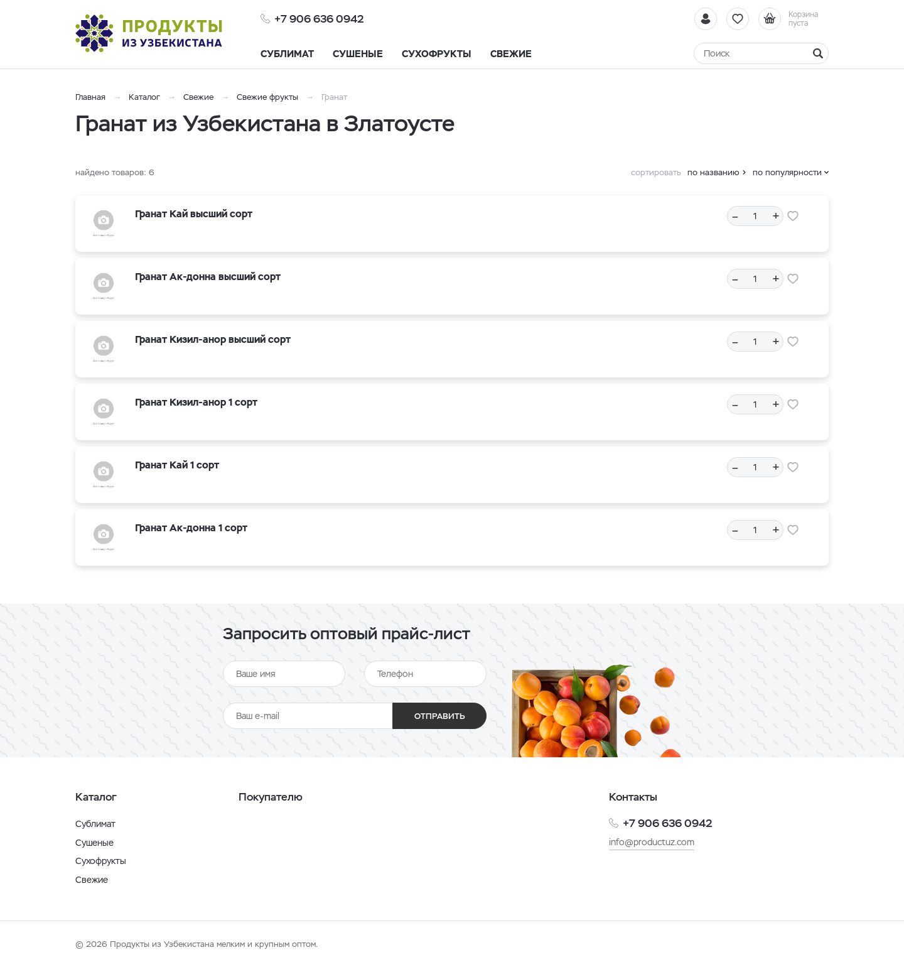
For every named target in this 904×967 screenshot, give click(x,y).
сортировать (656, 172)
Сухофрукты (100, 861)
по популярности (787, 172)
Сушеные (94, 842)
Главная (90, 97)
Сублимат (95, 823)
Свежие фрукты (267, 97)
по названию (713, 172)
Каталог (144, 97)
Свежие (198, 97)
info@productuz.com (651, 842)
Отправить (439, 716)
